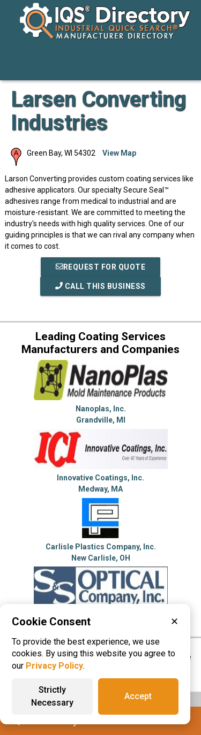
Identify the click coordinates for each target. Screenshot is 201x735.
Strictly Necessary (52, 696)
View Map (119, 153)
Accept (138, 696)
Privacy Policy (54, 666)
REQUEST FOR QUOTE (101, 267)
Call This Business (100, 286)
